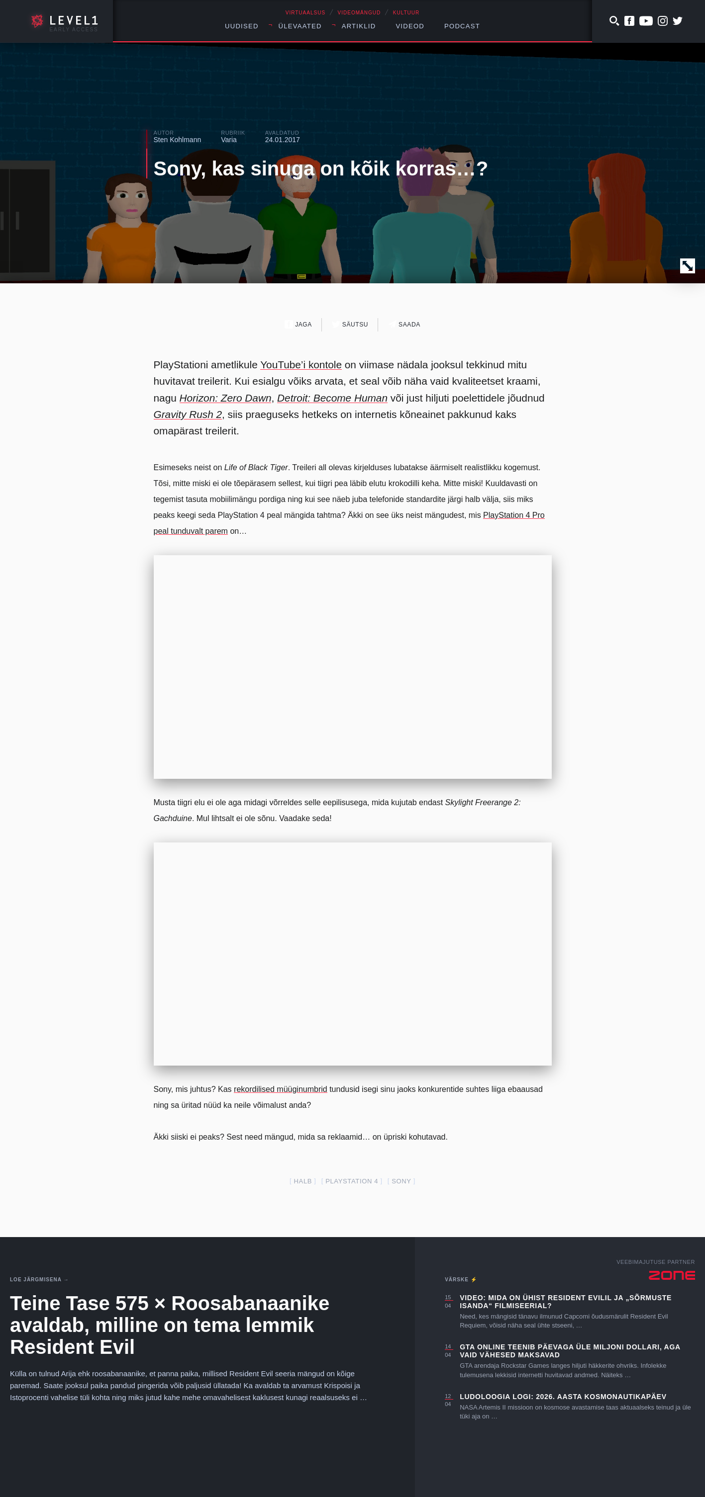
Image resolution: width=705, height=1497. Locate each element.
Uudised (242, 26)
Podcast (462, 26)
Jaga (298, 324)
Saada (404, 324)
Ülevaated (300, 26)
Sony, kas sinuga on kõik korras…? (321, 168)
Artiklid (359, 26)
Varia (229, 140)
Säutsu (350, 324)
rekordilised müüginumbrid (280, 1089)
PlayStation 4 (351, 1181)
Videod (410, 26)
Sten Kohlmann (177, 140)
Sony (401, 1181)
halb (303, 1181)
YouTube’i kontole (301, 364)
